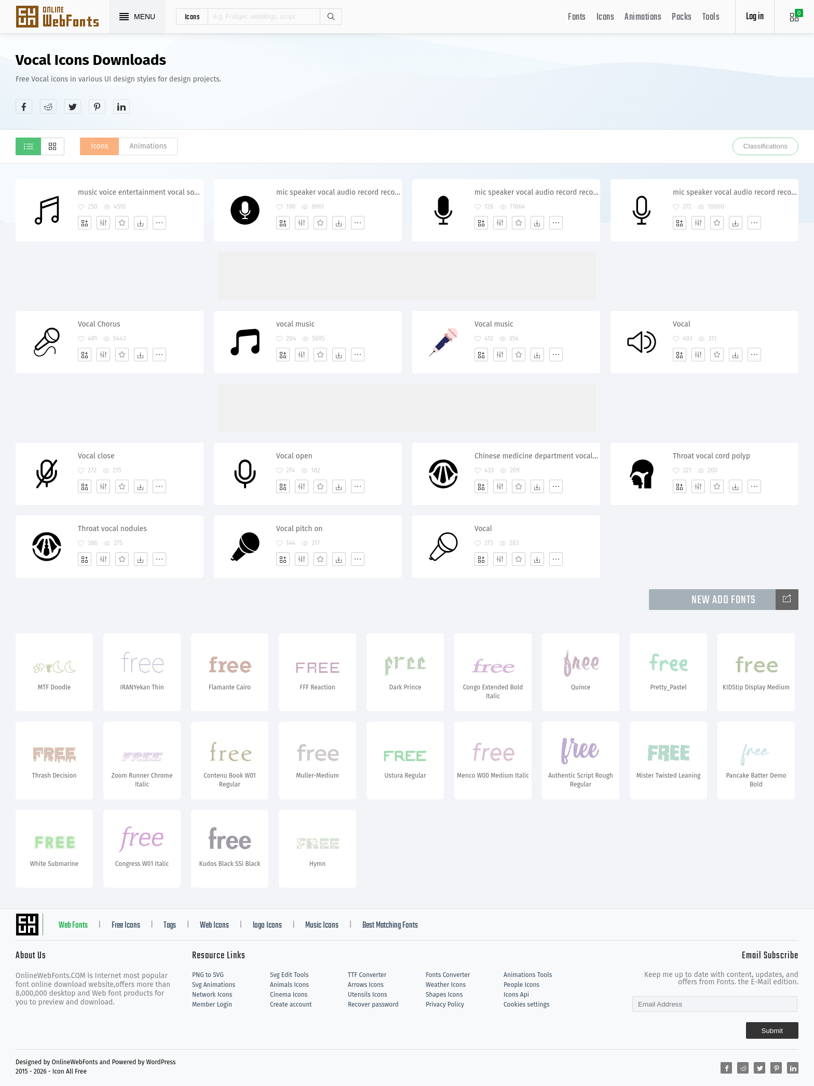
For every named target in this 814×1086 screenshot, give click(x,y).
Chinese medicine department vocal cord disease (537, 456)
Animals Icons (289, 984)
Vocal (681, 324)
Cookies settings (526, 1004)
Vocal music (493, 324)
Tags (170, 925)
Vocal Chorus (99, 324)
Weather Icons (446, 984)
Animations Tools (528, 975)
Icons (605, 17)
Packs (682, 17)
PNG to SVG (208, 975)
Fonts (577, 17)
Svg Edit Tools (289, 975)
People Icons (521, 984)
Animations (643, 17)
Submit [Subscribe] (772, 1031)
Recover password (373, 1004)
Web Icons (214, 925)
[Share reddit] (48, 106)
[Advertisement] (609, 82)
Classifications (765, 146)
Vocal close (96, 456)
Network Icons (212, 994)
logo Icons (267, 925)
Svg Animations (213, 984)
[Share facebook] (24, 106)
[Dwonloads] (140, 222)
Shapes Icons (444, 994)
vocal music (295, 324)
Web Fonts (73, 925)
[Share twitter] (72, 106)
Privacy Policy (445, 1004)
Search (330, 16)
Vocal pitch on (299, 528)
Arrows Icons (366, 984)
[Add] (84, 222)
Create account (291, 1004)
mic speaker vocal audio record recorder (338, 192)
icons (192, 16)
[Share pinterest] (97, 106)
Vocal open (294, 456)
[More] (159, 222)
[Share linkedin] (121, 106)
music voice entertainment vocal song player (140, 192)
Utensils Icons (367, 994)
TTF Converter (367, 975)
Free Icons (126, 925)
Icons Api (516, 994)
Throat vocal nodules (112, 528)
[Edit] (103, 222)
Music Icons (321, 925)
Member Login (212, 1004)
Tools (711, 17)
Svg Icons (62, 17)
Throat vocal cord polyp (711, 456)
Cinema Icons (288, 994)
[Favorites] (122, 222)
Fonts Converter (448, 975)
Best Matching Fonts (390, 925)
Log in (755, 16)
